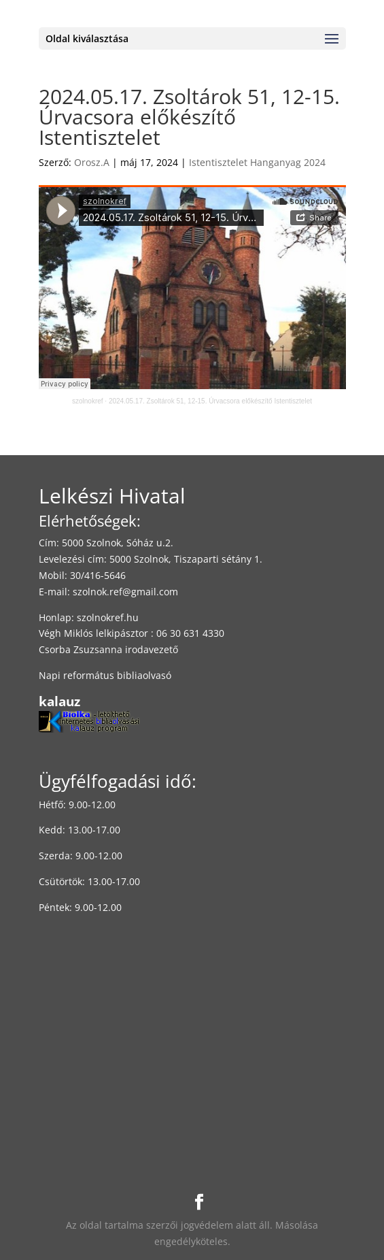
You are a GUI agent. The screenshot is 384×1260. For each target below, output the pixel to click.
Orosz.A (91, 162)
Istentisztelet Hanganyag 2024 (257, 162)
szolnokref (87, 401)
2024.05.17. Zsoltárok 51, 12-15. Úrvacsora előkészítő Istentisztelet (210, 401)
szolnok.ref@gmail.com (125, 591)
